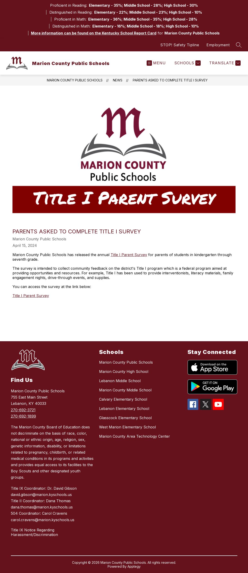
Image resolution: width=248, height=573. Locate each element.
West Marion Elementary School (127, 427)
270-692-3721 (23, 410)
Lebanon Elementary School (124, 408)
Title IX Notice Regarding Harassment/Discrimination (34, 532)
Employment (218, 45)
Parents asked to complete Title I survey (170, 80)
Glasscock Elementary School (125, 417)
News (117, 80)
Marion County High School (123, 371)
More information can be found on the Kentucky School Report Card (93, 33)
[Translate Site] (224, 63)
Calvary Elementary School (123, 399)
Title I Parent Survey (129, 254)
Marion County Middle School (125, 390)
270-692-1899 (23, 416)
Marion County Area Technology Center (134, 436)
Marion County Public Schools (75, 80)
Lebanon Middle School (120, 380)
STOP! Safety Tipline (179, 45)
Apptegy (134, 566)
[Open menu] (156, 63)
